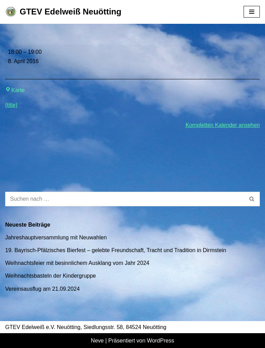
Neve (97, 341)
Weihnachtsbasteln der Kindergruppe (50, 276)
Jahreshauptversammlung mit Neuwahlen (56, 237)
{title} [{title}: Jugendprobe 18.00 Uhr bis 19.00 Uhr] (11, 105)
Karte (14, 90)
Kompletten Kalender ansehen (223, 125)
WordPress (160, 341)
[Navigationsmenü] (252, 12)
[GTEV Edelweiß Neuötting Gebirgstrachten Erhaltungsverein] (63, 12)
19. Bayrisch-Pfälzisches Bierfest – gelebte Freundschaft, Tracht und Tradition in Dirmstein (115, 250)
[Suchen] (124, 199)
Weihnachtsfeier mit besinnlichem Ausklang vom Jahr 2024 (77, 263)
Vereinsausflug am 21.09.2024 (42, 289)
